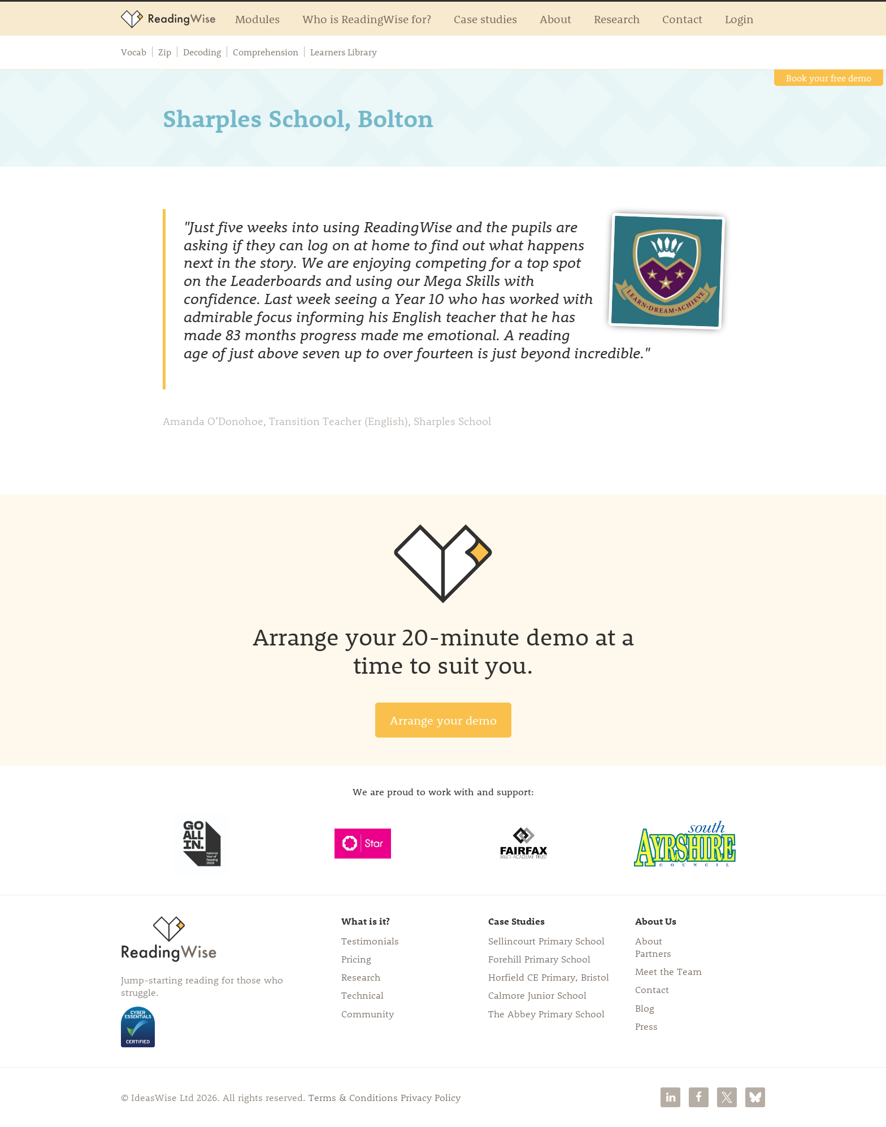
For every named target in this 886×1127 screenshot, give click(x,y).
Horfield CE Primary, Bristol (548, 976)
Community (367, 1013)
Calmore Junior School (537, 995)
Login (739, 18)
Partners (653, 953)
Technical (362, 995)
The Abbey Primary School (546, 1013)
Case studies (485, 18)
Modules (257, 18)
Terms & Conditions (353, 1097)
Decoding (202, 52)
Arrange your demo (443, 719)
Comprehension (265, 52)
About (555, 18)
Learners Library (343, 52)
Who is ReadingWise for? (366, 18)
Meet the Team (668, 971)
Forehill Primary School (539, 958)
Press (646, 1026)
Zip (164, 52)
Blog (644, 1008)
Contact (682, 18)
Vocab (133, 52)
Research (617, 18)
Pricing (356, 958)
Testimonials (370, 940)
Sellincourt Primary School (546, 940)
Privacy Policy (431, 1097)
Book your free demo (828, 78)
